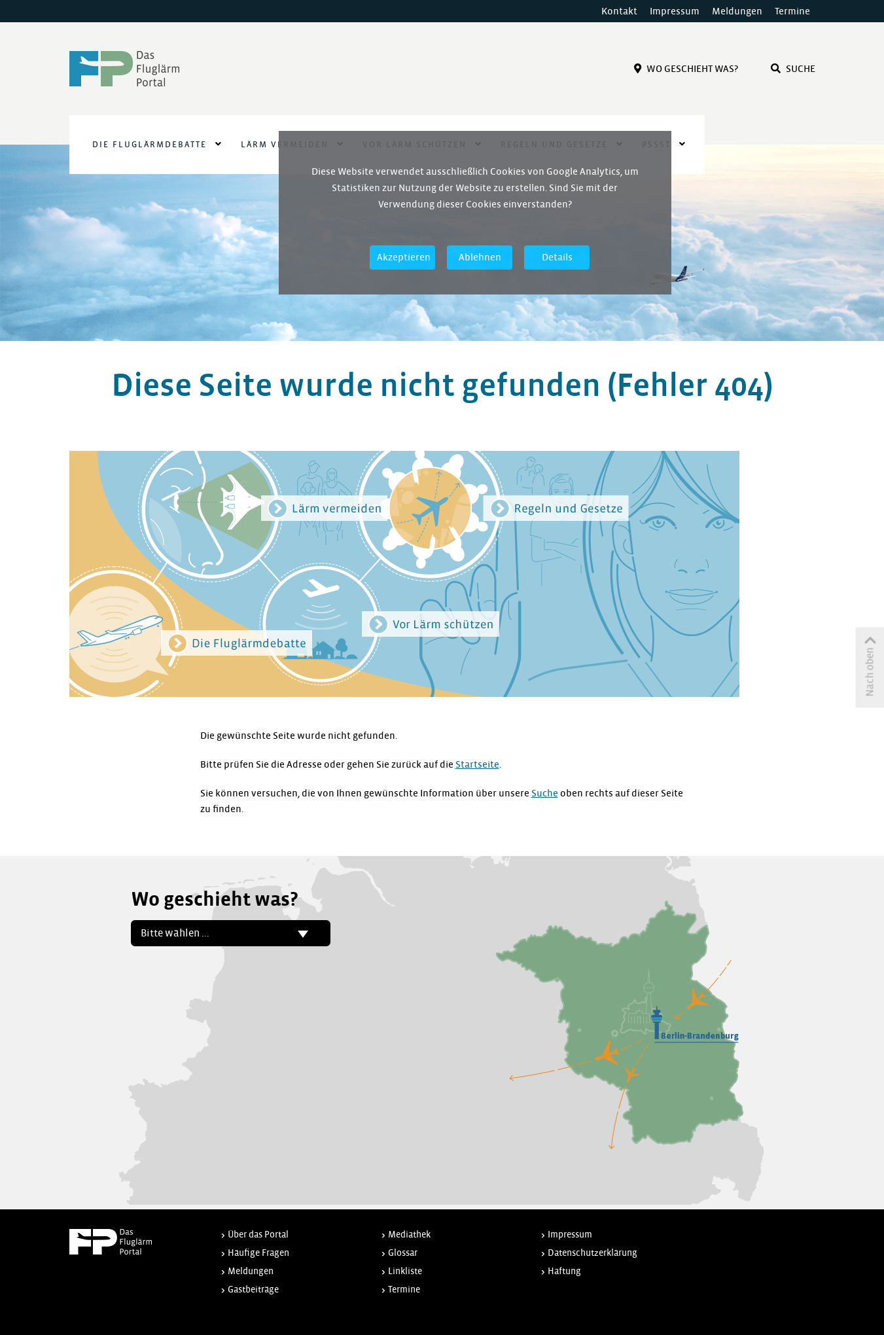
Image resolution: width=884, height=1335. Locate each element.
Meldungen (737, 11)
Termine (792, 11)
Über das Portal (258, 1234)
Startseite (477, 764)
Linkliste (405, 1271)
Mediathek (409, 1234)
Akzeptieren (404, 257)
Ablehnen (480, 257)
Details (557, 257)
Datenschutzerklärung (592, 1253)
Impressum (674, 11)
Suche (793, 68)
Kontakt (619, 11)
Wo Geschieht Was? (686, 68)
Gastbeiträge (253, 1289)
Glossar (402, 1253)
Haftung (564, 1271)
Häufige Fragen (258, 1253)
